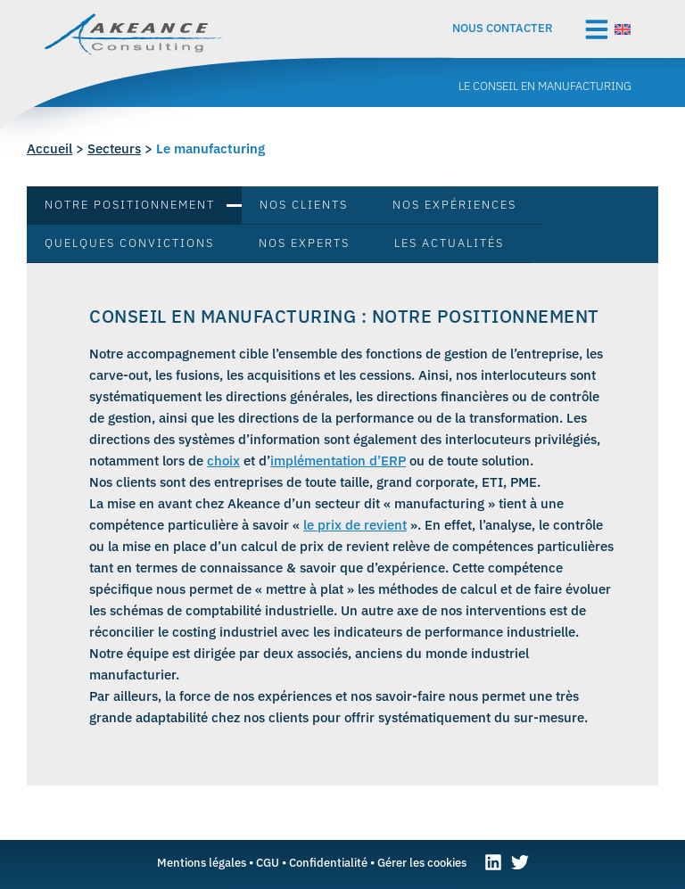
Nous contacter (502, 28)
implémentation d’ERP (338, 460)
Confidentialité (328, 862)
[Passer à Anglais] (623, 28)
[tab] (134, 205)
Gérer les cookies (421, 862)
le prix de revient (355, 524)
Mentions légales (201, 862)
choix (223, 460)
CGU (267, 862)
